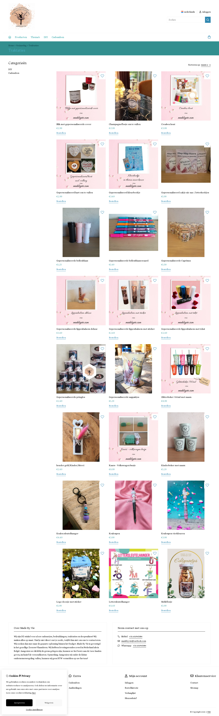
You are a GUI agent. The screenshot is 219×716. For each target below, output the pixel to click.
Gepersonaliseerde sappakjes (124, 397)
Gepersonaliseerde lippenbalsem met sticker (132, 329)
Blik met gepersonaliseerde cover (73, 124)
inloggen (205, 12)
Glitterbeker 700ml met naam (176, 397)
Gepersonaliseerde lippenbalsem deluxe (76, 329)
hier (34, 693)
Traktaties (34, 45)
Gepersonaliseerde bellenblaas (72, 260)
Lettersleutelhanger (119, 601)
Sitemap (194, 688)
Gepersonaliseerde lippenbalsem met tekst (183, 329)
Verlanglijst (130, 693)
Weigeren (49, 703)
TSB (209, 712)
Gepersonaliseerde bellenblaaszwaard (128, 260)
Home (11, 45)
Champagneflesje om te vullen (125, 124)
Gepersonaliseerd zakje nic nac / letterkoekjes (185, 192)
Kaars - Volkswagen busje (122, 465)
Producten (21, 37)
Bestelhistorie (131, 688)
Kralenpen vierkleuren (173, 533)
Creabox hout (168, 124)
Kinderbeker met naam (173, 465)
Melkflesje (166, 601)
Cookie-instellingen (34, 710)
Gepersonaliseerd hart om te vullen (74, 192)
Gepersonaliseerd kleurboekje (124, 192)
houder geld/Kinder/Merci (70, 465)
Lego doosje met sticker (68, 601)
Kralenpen (114, 533)
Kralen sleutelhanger (67, 533)
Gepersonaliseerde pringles (70, 397)
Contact (194, 682)
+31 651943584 (135, 636)
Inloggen (129, 682)
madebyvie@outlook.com (133, 641)
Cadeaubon (58, 37)
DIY (46, 37)
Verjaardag (21, 45)
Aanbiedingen (75, 688)
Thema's (35, 37)
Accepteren (19, 703)
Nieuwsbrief (131, 698)
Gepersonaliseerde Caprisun (176, 260)
